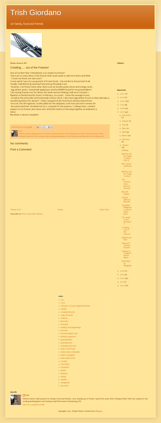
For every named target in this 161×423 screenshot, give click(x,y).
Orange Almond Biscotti (126, 200)
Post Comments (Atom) (32, 214)
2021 (122, 97)
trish (27, 395)
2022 (122, 94)
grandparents (66, 343)
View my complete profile (34, 405)
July (124, 125)
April (124, 132)
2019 (122, 105)
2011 (122, 282)
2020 (122, 101)
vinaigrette (65, 383)
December (126, 115)
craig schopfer (67, 315)
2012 (122, 278)
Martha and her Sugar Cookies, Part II (127, 157)
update (64, 380)
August (125, 121)
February (126, 139)
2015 (122, 271)
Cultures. (64, 318)
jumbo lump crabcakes (70, 352)
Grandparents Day (68, 346)
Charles (64, 309)
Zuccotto (64, 386)
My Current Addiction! (127, 166)
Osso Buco (65, 364)
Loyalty (64, 361)
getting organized (68, 337)
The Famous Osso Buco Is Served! (126, 184)
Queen (63, 370)
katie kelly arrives (68, 358)
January (125, 145)
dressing (64, 324)
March (125, 136)
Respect (64, 374)
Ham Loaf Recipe (68, 349)
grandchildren (66, 340)
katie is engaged (68, 355)
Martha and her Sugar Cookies (127, 174)
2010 (122, 286)
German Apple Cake (69, 334)
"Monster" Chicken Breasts (126, 245)
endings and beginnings (71, 328)
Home (60, 210)
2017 (122, 112)
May (124, 128)
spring (63, 377)
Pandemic (65, 367)
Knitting (125, 150)
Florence (64, 331)
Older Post (104, 210)
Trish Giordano (35, 12)
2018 (122, 108)
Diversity (64, 321)
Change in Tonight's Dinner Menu (127, 254)
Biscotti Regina (125, 193)
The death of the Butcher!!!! (127, 221)
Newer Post (16, 210)
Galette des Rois (127, 239)
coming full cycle (68, 312)
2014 (122, 275)
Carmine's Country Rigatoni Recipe (75, 306)
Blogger (99, 411)
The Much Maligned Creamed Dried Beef (127, 209)
